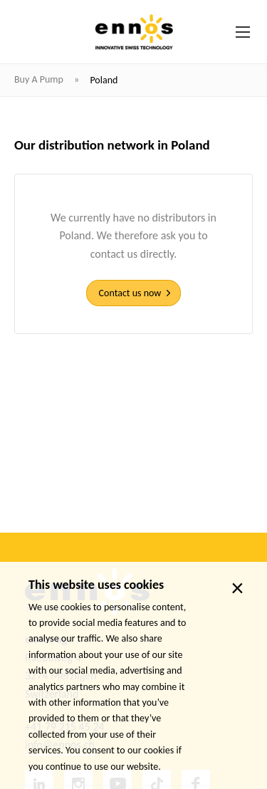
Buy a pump (40, 79)
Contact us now (130, 293)
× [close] (237, 588)
